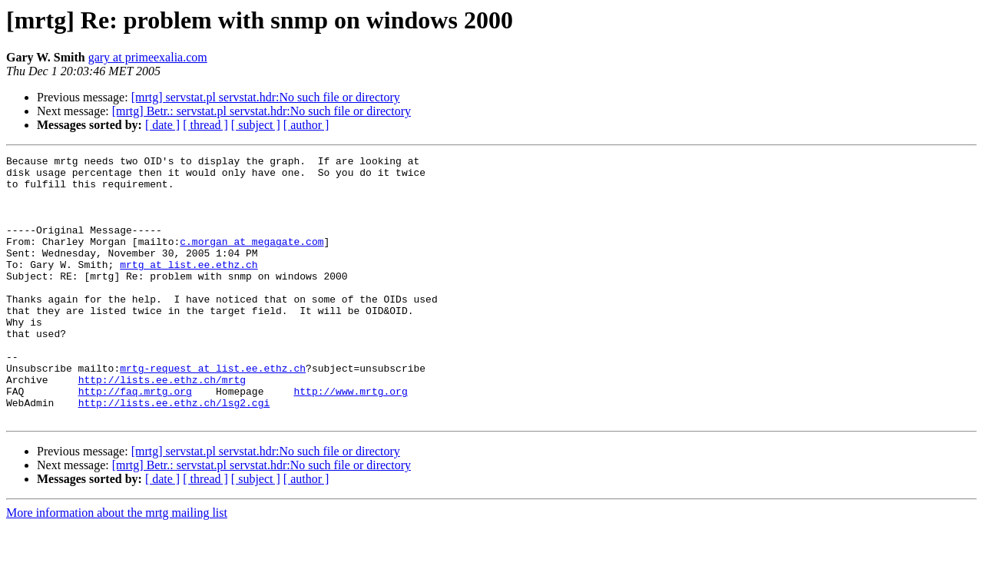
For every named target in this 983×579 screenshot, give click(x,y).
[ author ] (306, 124)
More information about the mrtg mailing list (116, 565)
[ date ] (162, 124)
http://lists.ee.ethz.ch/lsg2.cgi (174, 453)
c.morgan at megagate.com (251, 259)
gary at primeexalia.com (147, 57)
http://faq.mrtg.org (135, 439)
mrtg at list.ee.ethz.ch (188, 287)
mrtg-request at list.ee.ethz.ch (213, 412)
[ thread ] (205, 124)
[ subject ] (255, 124)
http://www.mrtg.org (350, 439)
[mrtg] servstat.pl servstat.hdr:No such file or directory (265, 97)
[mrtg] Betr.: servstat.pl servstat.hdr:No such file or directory (261, 110)
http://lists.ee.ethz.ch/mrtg (162, 425)
